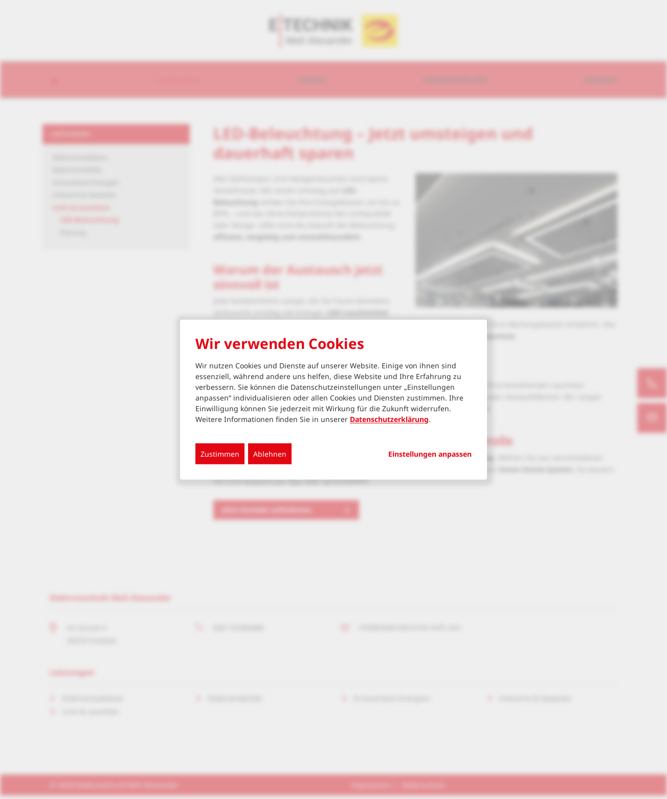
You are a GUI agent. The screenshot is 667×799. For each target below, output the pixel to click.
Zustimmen (220, 453)
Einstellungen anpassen (430, 454)
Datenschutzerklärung (389, 419)
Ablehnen (269, 453)
